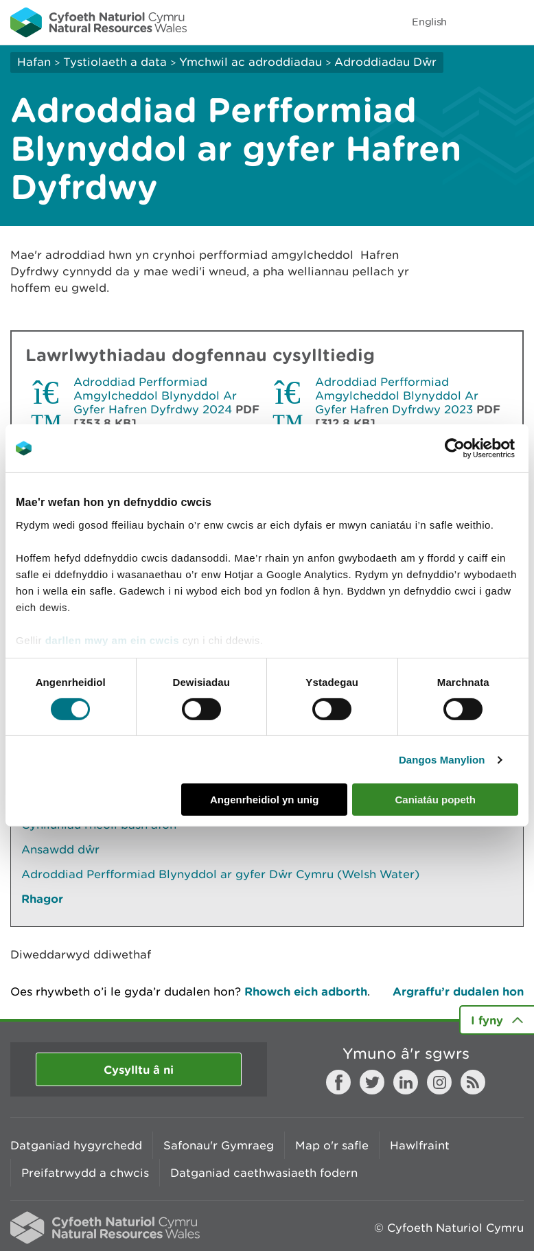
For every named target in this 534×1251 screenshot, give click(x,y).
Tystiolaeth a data (115, 62)
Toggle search (476, 22)
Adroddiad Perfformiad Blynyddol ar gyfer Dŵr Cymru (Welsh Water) (220, 874)
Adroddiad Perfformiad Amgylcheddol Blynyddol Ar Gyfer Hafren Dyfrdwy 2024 (155, 395)
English (429, 21)
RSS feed (473, 1082)
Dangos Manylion (442, 760)
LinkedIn (405, 1082)
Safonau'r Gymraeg (218, 1145)
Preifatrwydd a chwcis (85, 1173)
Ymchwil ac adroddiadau (250, 62)
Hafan (34, 62)
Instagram (439, 1082)
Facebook (338, 1082)
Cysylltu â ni (139, 1069)
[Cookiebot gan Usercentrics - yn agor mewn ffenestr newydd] (478, 448)
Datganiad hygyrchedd (76, 1145)
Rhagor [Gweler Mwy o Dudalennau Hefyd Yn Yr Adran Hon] (42, 898)
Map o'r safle (332, 1145)
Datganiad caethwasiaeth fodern (264, 1173)
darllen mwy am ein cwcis (112, 639)
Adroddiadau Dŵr (385, 62)
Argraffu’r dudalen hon (458, 991)
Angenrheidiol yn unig (264, 799)
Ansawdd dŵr (60, 849)
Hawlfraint (420, 1145)
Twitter (372, 1082)
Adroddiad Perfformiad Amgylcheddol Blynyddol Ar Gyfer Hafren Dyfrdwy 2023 (396, 395)
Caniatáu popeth (435, 799)
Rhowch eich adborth (305, 991)
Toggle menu (515, 22)
